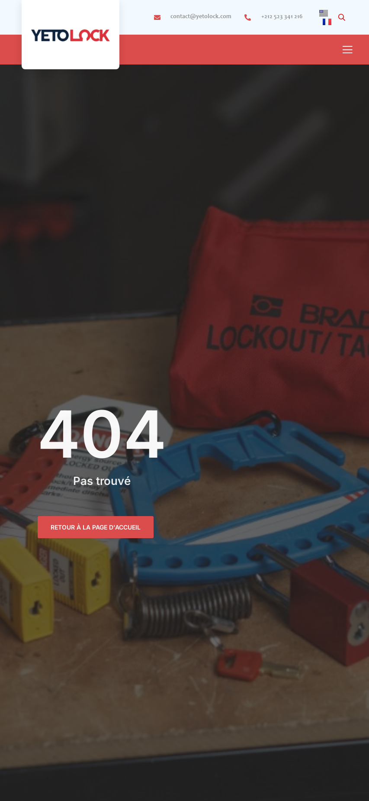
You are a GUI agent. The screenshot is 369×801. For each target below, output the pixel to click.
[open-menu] (347, 50)
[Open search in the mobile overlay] (342, 17)
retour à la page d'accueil (96, 527)
